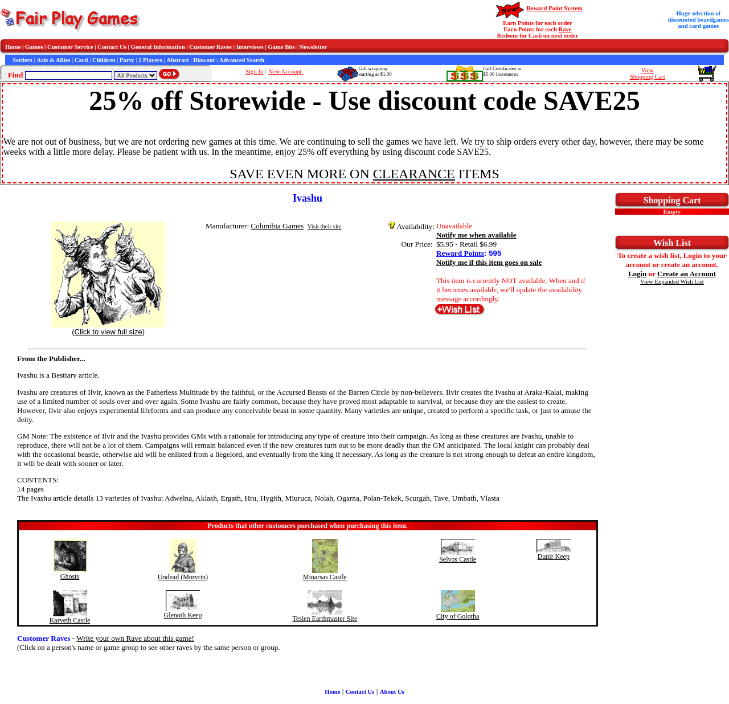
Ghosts (69, 576)
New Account (285, 71)
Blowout (204, 60)
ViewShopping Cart (647, 73)
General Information (158, 47)
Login (637, 273)
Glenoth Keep (182, 615)
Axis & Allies (53, 60)
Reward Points (460, 253)
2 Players (150, 60)
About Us (392, 692)
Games (34, 47)
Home (13, 47)
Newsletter (313, 47)
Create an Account (686, 273)
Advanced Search (241, 60)
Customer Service (70, 47)
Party (127, 60)
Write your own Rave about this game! (135, 638)
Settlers (22, 60)
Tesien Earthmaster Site (324, 619)
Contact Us (111, 47)
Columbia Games (277, 226)
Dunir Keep (554, 556)
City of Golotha (457, 616)
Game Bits (281, 47)
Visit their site (325, 226)
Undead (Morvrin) (183, 577)
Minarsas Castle (325, 577)
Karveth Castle (70, 620)
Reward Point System (554, 8)
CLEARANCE (414, 173)
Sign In (254, 71)
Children (104, 60)
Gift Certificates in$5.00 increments (502, 71)
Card (81, 60)
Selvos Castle (457, 559)
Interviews (250, 47)
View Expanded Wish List (672, 282)
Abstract (177, 60)
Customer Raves (210, 47)
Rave (565, 29)
